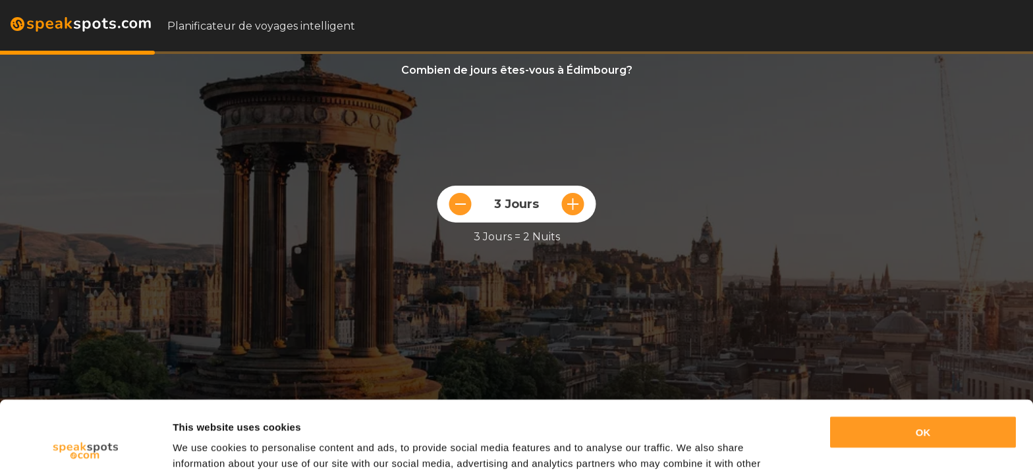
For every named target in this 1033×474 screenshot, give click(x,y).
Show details (203, 448)
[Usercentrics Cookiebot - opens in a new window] (85, 448)
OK (923, 365)
